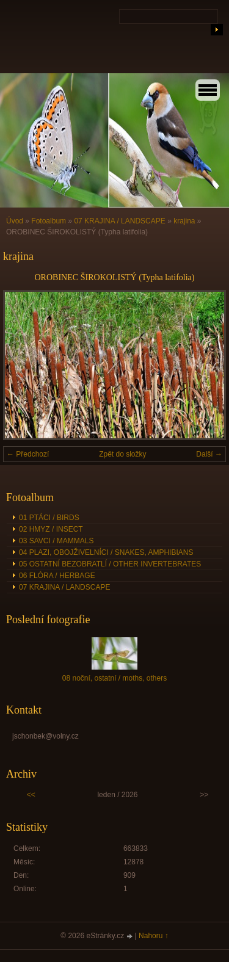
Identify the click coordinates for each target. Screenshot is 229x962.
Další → (209, 454)
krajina (184, 221)
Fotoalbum (48, 221)
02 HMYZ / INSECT (51, 529)
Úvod (14, 221)
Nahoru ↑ (154, 935)
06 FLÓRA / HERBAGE (57, 575)
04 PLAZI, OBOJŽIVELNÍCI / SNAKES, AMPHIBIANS (106, 552)
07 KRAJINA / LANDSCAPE (119, 221)
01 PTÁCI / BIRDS (49, 517)
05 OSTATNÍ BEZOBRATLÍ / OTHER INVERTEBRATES (110, 564)
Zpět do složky (122, 454)
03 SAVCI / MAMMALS (56, 541)
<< (31, 794)
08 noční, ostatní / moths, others (114, 678)
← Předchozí (28, 454)
